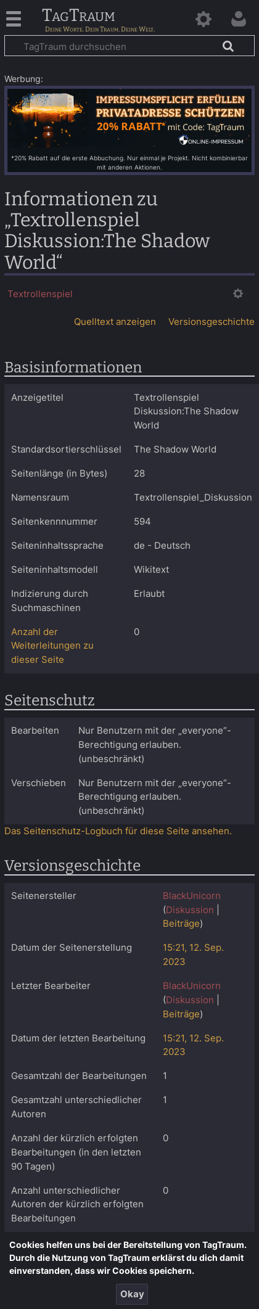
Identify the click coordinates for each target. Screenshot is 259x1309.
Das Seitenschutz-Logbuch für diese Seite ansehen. (118, 831)
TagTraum (78, 16)
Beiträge (181, 923)
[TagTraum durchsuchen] (129, 45)
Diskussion (190, 910)
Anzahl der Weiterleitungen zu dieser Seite (52, 646)
